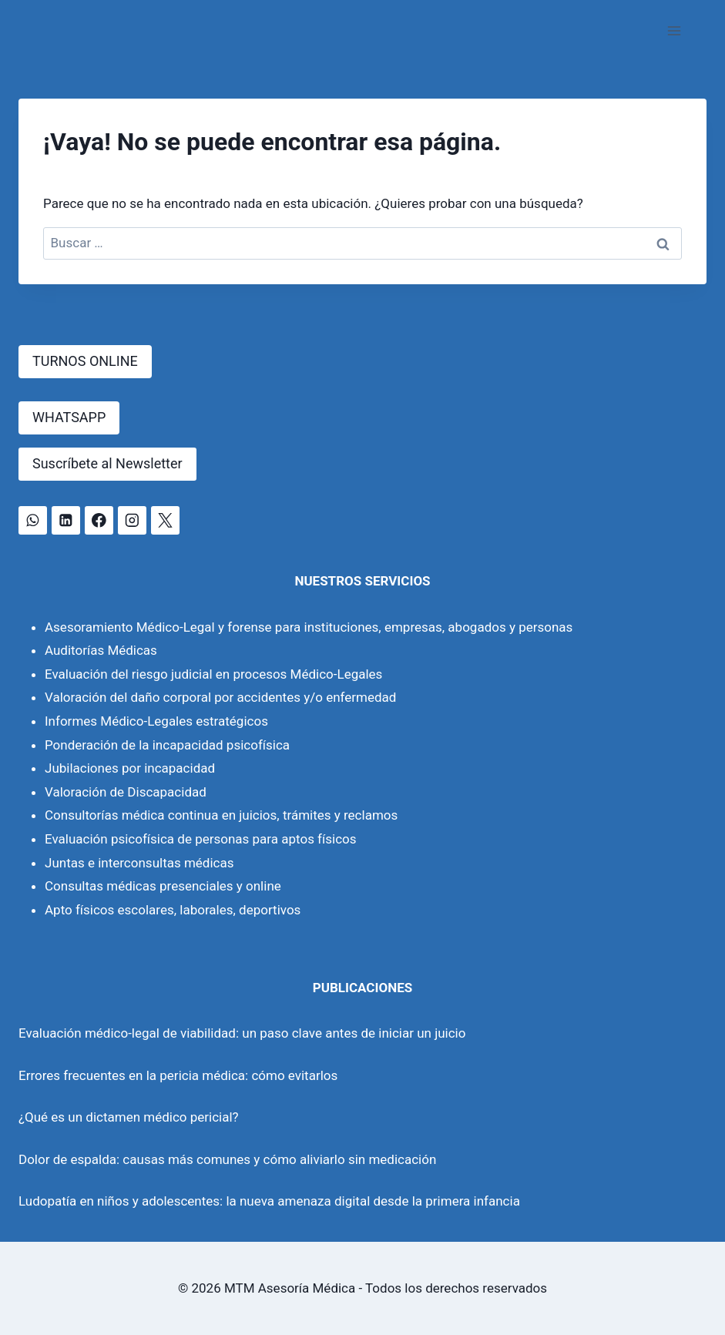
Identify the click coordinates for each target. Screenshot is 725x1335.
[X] (165, 520)
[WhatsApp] (32, 520)
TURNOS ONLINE (85, 361)
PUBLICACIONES (362, 987)
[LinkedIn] (66, 520)
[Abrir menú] (674, 30)
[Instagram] (132, 520)
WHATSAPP (69, 417)
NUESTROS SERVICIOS (362, 581)
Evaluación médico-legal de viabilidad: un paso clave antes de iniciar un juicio (241, 1033)
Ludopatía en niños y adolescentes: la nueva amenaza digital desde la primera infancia (269, 1201)
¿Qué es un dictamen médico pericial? (128, 1117)
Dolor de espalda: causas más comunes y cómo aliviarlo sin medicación (227, 1159)
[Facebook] (99, 520)
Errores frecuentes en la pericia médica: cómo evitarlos (177, 1075)
